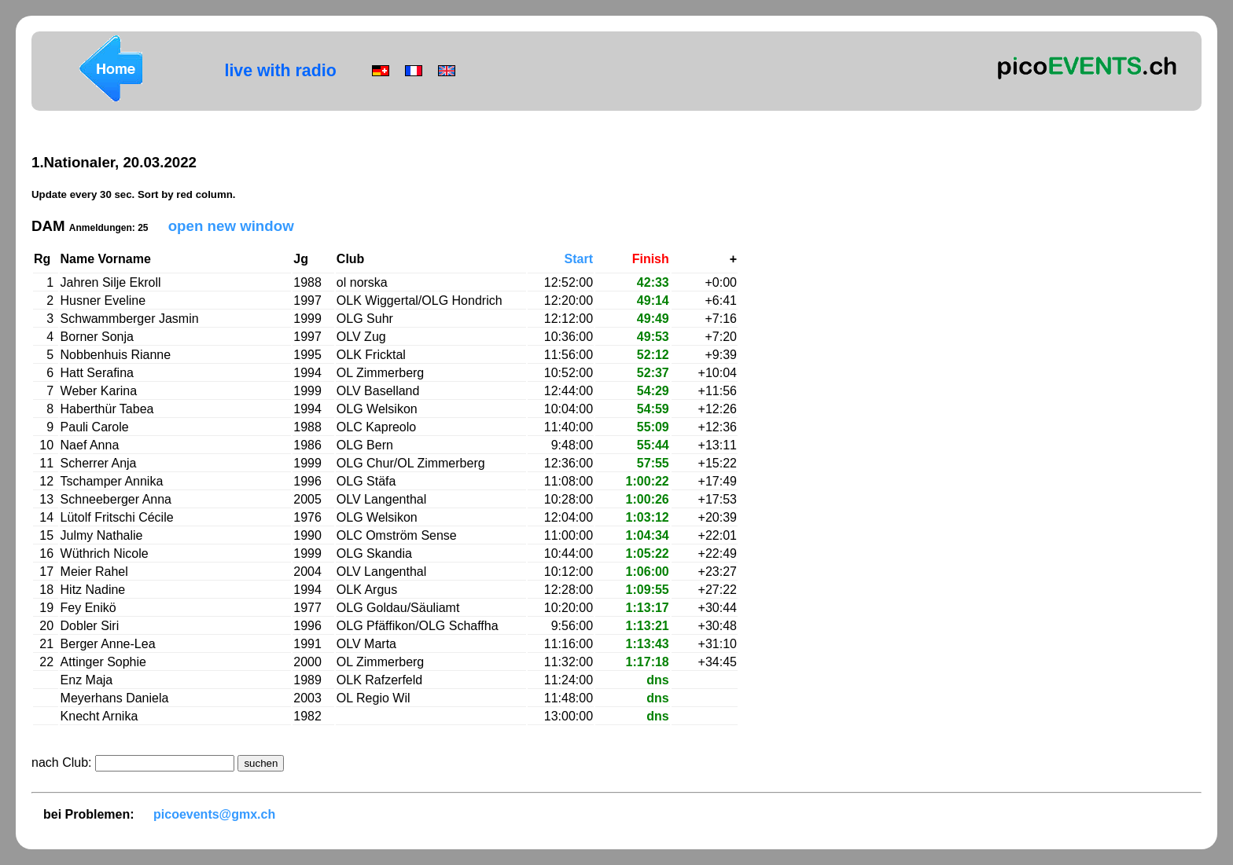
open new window (231, 226)
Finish (650, 259)
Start (579, 259)
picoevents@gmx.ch (214, 814)
